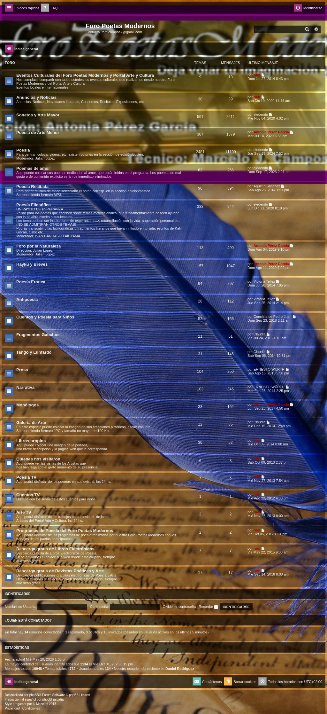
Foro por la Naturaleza (38, 246)
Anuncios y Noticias (36, 97)
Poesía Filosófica (33, 204)
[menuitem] (49, 8)
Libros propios (31, 440)
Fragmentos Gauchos (38, 334)
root (257, 75)
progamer (20, 704)
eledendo (261, 114)
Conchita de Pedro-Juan (273, 316)
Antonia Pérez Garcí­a (271, 132)
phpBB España (53, 699)
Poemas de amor (33, 168)
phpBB (34, 695)
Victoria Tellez (264, 281)
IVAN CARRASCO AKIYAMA (57, 236)
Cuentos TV (28, 494)
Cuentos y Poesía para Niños (45, 317)
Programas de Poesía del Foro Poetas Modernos (64, 530)
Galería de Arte (31, 422)
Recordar (208, 606)
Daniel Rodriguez (179, 669)
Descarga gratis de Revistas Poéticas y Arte (60, 571)
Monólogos (27, 405)
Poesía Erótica (30, 281)
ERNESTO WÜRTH (269, 369)
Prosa (22, 369)
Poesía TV (26, 477)
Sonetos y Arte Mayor (37, 115)
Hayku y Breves (32, 264)
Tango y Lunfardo (33, 352)
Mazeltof (42, 704)
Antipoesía (27, 299)
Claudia (259, 334)
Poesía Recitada (32, 186)
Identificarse (18, 594)
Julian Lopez (45, 158)
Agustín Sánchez (267, 186)
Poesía (23, 150)
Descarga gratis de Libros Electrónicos (55, 548)
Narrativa (25, 387)
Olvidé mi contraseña (179, 606)
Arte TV (23, 512)
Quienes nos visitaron (38, 459)
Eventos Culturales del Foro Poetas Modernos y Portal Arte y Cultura (85, 75)
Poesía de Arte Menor (37, 132)
